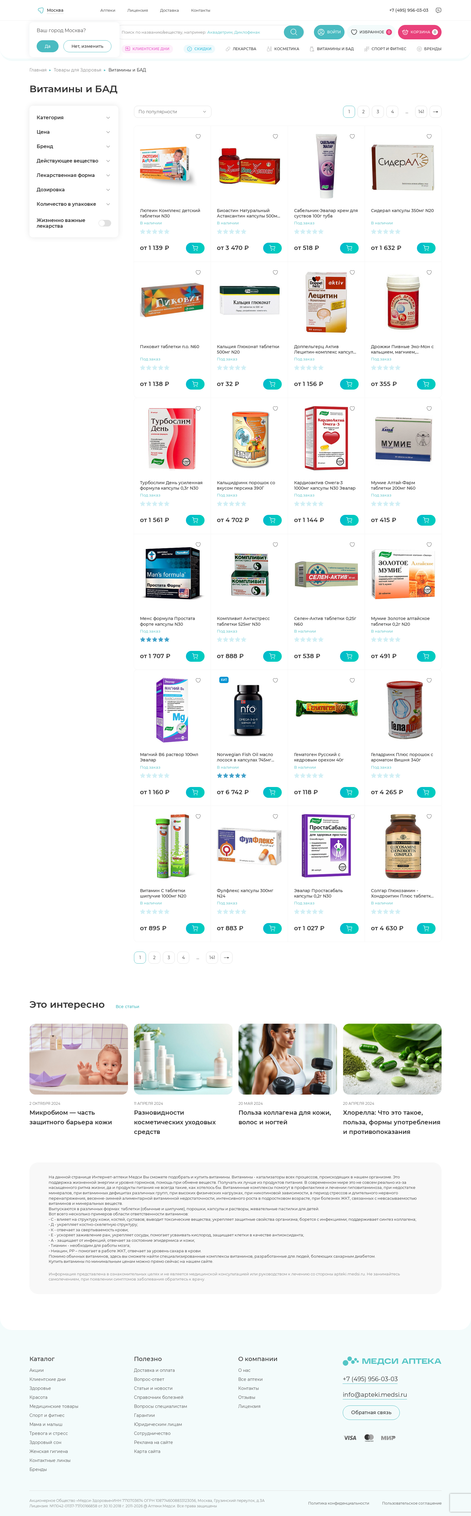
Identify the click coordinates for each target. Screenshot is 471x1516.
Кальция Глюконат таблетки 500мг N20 (248, 349)
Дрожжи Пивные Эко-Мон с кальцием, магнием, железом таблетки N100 (402, 349)
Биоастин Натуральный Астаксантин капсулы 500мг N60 (248, 213)
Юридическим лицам (158, 1424)
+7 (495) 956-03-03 (408, 10)
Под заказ (304, 222)
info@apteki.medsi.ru (375, 1394)
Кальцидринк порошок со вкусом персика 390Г (246, 485)
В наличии (151, 222)
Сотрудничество (152, 1433)
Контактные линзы (50, 1460)
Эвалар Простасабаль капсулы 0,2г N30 (318, 893)
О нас (244, 1370)
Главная (38, 70)
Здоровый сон (45, 1442)
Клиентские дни (47, 1379)
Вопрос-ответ (149, 1379)
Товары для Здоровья (78, 70)
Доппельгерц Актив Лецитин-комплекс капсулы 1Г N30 (325, 349)
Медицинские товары (53, 1406)
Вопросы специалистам (160, 1406)
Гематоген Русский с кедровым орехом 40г (319, 757)
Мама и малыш (45, 1424)
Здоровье (40, 1388)
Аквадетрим (219, 32)
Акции (36, 1370)
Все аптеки (250, 1379)
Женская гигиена (48, 1451)
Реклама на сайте (153, 1442)
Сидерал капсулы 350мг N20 (402, 210)
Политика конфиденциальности (338, 1503)
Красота (38, 1397)
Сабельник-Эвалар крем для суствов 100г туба (326, 213)
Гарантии (144, 1415)
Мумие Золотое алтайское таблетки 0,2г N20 (400, 621)
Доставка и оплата (154, 1370)
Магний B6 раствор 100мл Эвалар (169, 757)
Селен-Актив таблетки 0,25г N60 (325, 621)
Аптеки (107, 10)
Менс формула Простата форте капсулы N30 (167, 621)
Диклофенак (247, 32)
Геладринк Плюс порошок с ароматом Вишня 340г (402, 757)
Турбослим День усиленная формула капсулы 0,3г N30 (171, 485)
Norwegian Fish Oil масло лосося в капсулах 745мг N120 (245, 757)
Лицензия (137, 10)
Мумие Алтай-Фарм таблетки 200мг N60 (393, 485)
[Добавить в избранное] (198, 136)
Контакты (200, 10)
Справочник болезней (159, 1397)
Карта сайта (147, 1451)
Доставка (169, 10)
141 (421, 111)
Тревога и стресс (48, 1433)
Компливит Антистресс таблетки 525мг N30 (243, 621)
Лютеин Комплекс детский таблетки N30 (170, 213)
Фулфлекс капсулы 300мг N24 (245, 893)
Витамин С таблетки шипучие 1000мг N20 (163, 893)
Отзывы (246, 1397)
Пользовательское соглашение (412, 1503)
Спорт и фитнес (47, 1415)
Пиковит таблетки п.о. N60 (169, 346)
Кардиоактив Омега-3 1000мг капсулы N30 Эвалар (325, 485)
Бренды (38, 1469)
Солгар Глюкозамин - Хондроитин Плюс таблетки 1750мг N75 (402, 893)
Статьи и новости (153, 1388)
